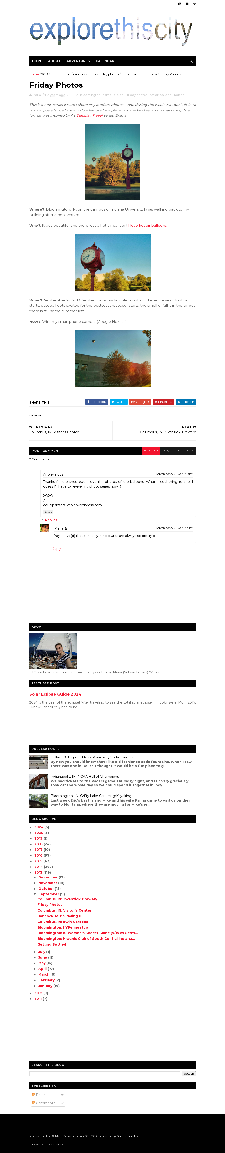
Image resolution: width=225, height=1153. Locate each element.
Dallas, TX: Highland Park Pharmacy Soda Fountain (93, 757)
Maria (58, 528)
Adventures (78, 61)
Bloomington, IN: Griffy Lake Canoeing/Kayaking (91, 796)
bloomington (60, 74)
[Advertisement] (48, 728)
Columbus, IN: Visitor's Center (64, 910)
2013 (44, 74)
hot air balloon (132, 74)
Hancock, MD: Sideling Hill (60, 916)
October (46, 889)
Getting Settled (51, 944)
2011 (38, 999)
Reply (48, 512)
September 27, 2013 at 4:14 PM (174, 528)
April (43, 969)
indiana (151, 74)
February (46, 980)
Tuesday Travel (89, 115)
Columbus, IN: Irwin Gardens (62, 922)
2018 (39, 844)
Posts (38, 1095)
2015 (38, 861)
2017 (39, 849)
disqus (168, 450)
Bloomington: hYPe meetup (62, 927)
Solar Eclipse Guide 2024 (55, 694)
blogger (151, 450)
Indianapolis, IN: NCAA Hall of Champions (85, 776)
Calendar (105, 61)
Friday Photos (49, 904)
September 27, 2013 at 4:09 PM (174, 474)
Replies (51, 520)
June (43, 957)
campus (79, 74)
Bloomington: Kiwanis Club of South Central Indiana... (86, 939)
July (42, 952)
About (54, 61)
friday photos (109, 74)
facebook (186, 450)
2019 (39, 838)
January (45, 986)
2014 (39, 867)
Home (37, 61)
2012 (38, 993)
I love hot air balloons (147, 225)
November (48, 883)
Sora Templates (127, 1136)
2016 (39, 855)
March (44, 974)
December (48, 877)
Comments (43, 1103)
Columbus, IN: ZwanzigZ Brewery (67, 899)
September (49, 894)
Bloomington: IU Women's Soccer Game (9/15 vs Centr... (87, 933)
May (42, 963)
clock (92, 74)
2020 (39, 833)
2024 (39, 827)
